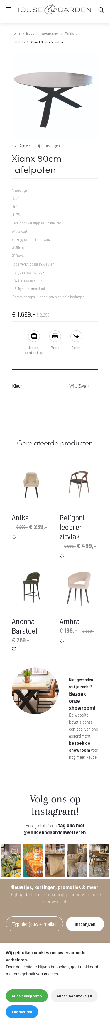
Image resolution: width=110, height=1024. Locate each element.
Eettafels (18, 42)
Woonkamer (50, 33)
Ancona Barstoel (24, 625)
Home (16, 33)
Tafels (69, 33)
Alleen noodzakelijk (74, 995)
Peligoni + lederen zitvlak (75, 527)
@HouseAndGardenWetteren (54, 832)
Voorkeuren (22, 1011)
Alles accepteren (27, 995)
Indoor (31, 33)
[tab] (55, 367)
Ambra (70, 621)
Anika (20, 517)
